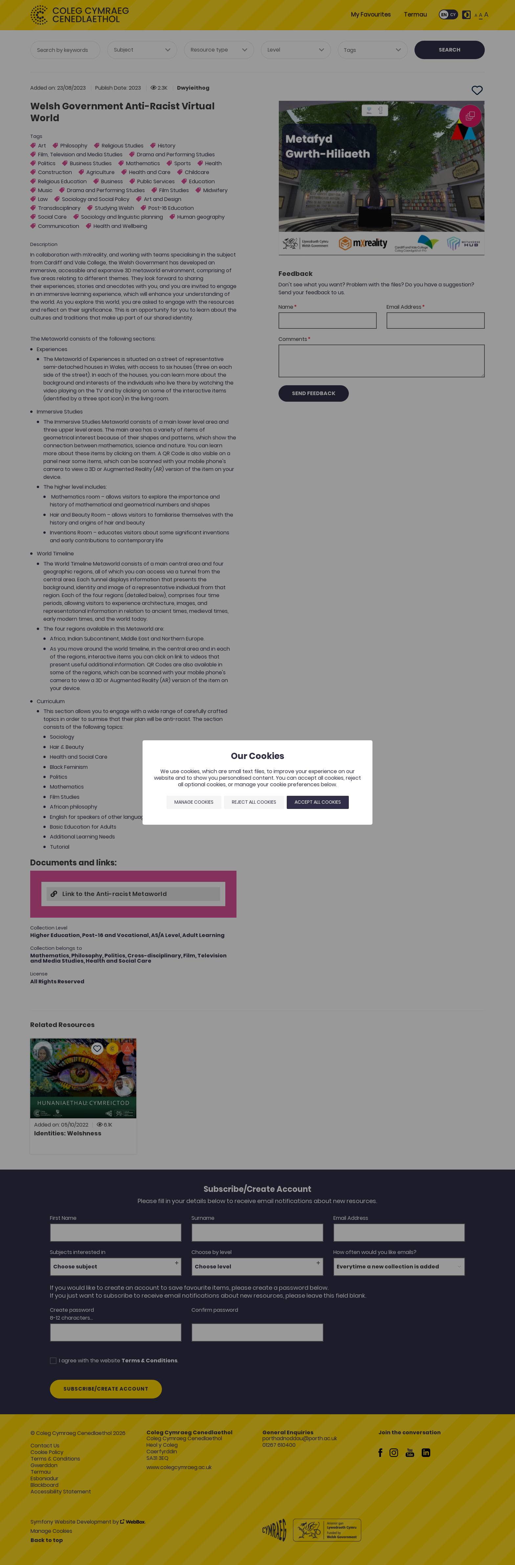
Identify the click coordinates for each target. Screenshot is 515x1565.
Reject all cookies (254, 802)
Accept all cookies (318, 802)
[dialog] (257, 782)
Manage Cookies (193, 802)
